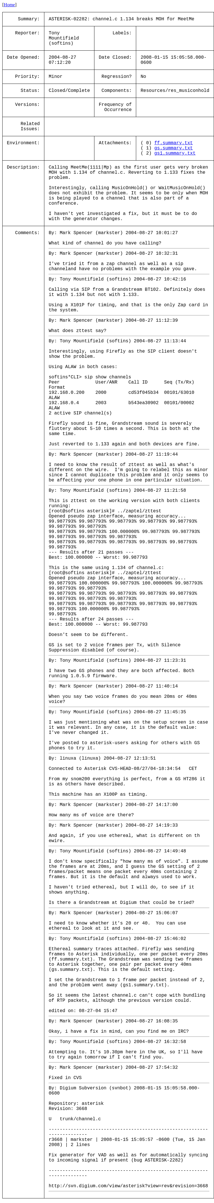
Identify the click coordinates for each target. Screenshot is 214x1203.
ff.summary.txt (173, 143)
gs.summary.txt (173, 148)
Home (9, 4)
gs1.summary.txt (174, 153)
